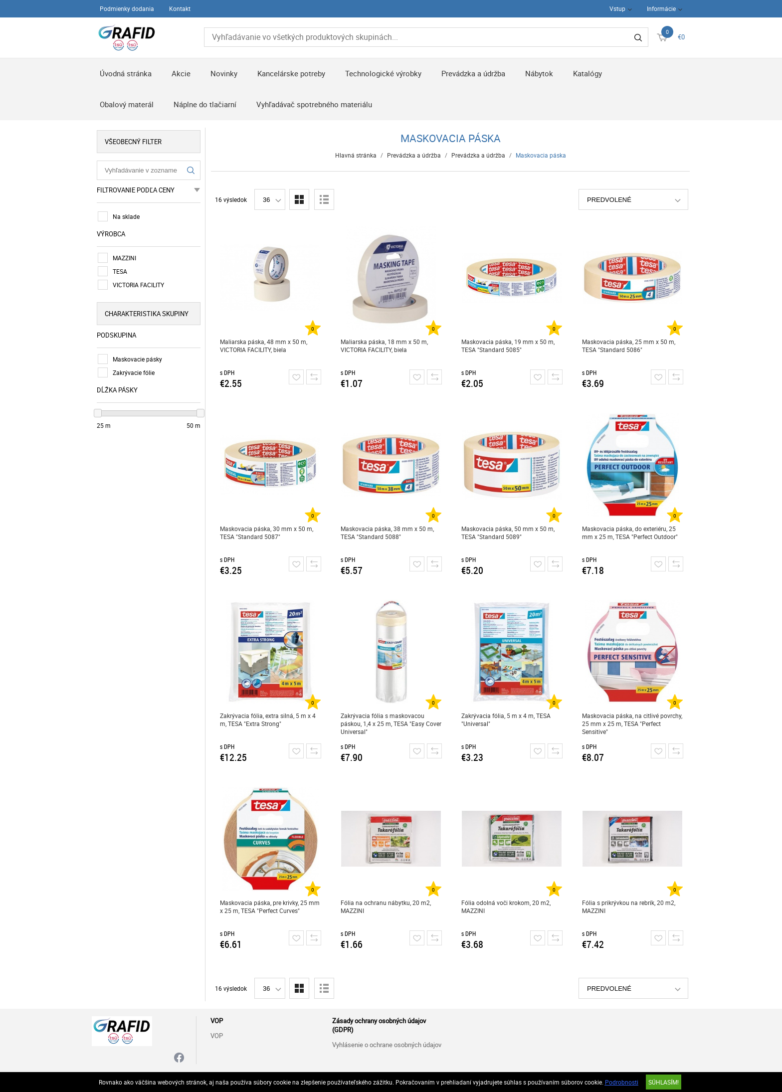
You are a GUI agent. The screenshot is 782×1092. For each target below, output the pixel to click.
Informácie (661, 8)
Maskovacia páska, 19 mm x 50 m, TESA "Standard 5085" (508, 346)
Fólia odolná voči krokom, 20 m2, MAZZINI (506, 906)
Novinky (223, 73)
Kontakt (180, 8)
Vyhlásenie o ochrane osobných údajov (386, 1044)
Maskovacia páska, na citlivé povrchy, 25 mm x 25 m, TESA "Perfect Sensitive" (632, 723)
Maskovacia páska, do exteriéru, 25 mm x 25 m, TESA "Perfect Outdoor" (630, 533)
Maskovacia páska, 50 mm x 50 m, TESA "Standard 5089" (508, 533)
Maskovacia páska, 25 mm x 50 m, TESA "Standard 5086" (628, 346)
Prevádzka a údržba (473, 73)
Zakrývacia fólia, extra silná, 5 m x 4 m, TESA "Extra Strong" (268, 720)
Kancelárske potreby (291, 73)
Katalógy (587, 73)
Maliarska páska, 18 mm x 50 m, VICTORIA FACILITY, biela (384, 346)
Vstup (617, 8)
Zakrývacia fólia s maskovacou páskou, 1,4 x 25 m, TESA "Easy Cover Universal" (391, 723)
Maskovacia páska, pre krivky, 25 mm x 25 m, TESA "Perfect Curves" (270, 906)
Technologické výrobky (383, 73)
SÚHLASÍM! (663, 1082)
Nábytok (539, 73)
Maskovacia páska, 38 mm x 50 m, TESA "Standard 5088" (387, 533)
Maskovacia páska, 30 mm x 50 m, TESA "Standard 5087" (266, 533)
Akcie (181, 73)
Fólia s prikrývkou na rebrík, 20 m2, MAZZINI (628, 906)
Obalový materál (127, 104)
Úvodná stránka (126, 73)
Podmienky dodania (127, 8)
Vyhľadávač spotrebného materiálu (314, 104)
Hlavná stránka (356, 155)
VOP (216, 1035)
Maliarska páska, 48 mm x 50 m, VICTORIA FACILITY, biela (263, 346)
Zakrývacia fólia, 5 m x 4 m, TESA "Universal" (506, 720)
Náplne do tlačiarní (205, 104)
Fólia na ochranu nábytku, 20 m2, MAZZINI (386, 906)
